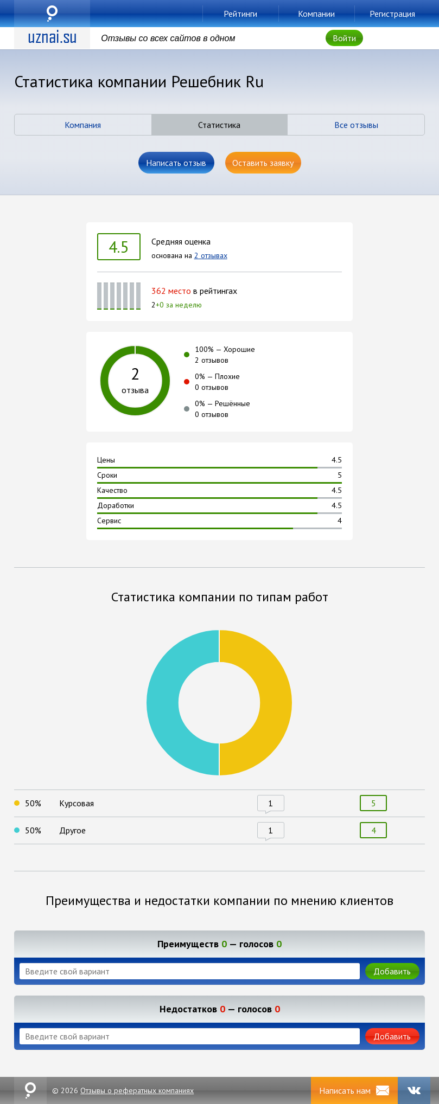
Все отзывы (356, 124)
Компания (83, 124)
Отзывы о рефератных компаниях (137, 1090)
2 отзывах (210, 255)
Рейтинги (240, 13)
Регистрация (392, 13)
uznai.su (52, 13)
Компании (316, 13)
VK (414, 1090)
